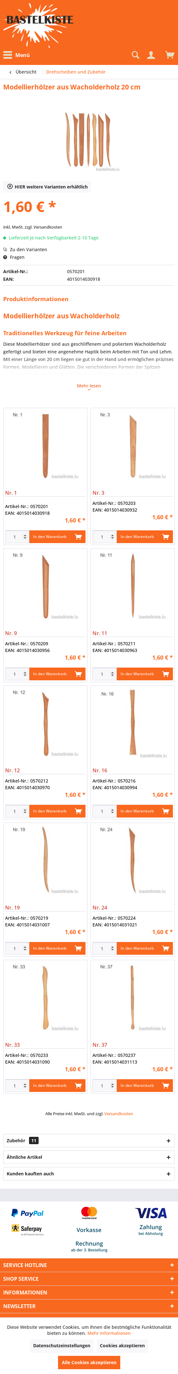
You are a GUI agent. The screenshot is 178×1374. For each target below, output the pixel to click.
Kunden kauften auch (30, 1174)
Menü (16, 55)
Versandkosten (118, 1113)
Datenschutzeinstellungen (61, 1345)
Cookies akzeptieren (122, 1345)
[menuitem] (18, 55)
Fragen (14, 257)
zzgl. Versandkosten (43, 227)
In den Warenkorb (57, 535)
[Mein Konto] (151, 55)
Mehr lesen (89, 386)
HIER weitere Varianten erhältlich (47, 186)
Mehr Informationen (109, 1333)
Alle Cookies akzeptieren (89, 1362)
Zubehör (23, 1140)
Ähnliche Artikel (24, 1157)
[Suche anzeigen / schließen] (135, 55)
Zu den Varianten (25, 249)
